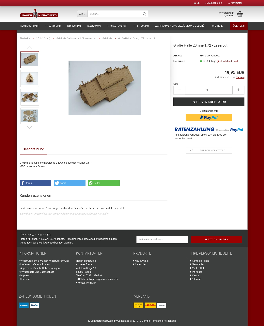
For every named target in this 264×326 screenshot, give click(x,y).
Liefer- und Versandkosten (34, 264)
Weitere (217, 25)
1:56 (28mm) (74, 25)
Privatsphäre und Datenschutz (36, 271)
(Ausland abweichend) (228, 61)
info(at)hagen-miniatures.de (102, 279)
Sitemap (195, 279)
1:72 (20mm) (94, 25)
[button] (35, 183)
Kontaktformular (86, 282)
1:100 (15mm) (53, 25)
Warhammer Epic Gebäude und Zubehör (180, 25)
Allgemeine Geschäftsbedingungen (39, 268)
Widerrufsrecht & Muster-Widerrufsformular (44, 260)
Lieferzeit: (179, 61)
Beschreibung (33, 149)
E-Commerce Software (101, 320)
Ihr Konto (196, 271)
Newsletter (197, 264)
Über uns (239, 25)
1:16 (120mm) (141, 25)
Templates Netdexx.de (163, 320)
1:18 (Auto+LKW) (117, 25)
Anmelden (103, 213)
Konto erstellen (199, 260)
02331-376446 (94, 275)
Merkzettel (235, 3)
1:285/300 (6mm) (29, 25)
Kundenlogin (214, 3)
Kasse (194, 275)
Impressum (26, 275)
